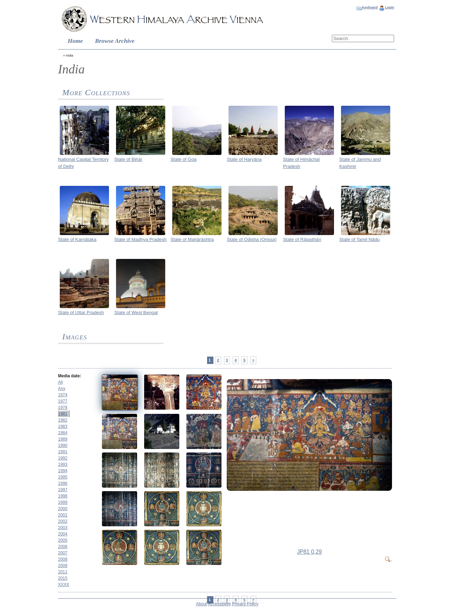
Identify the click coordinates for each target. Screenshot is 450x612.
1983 (63, 426)
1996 (63, 483)
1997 (63, 489)
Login (389, 7)
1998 (63, 496)
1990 (63, 445)
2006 (63, 546)
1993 (63, 464)
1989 (63, 439)
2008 (63, 559)
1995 (63, 477)
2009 (63, 565)
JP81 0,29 (309, 552)
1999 (63, 502)
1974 (63, 394)
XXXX (63, 584)
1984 (63, 432)
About (201, 603)
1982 (63, 420)
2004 (63, 534)
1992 (63, 458)
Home (75, 41)
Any (61, 388)
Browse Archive (114, 41)
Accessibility (219, 603)
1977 (63, 401)
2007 (63, 553)
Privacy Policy (245, 603)
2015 (63, 578)
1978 (63, 407)
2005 (63, 540)
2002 (63, 521)
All (60, 382)
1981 (63, 413)
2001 (63, 515)
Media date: (69, 375)
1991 (63, 451)
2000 (63, 508)
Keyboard (370, 7)
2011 (63, 571)
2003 (63, 527)
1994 (63, 470)
